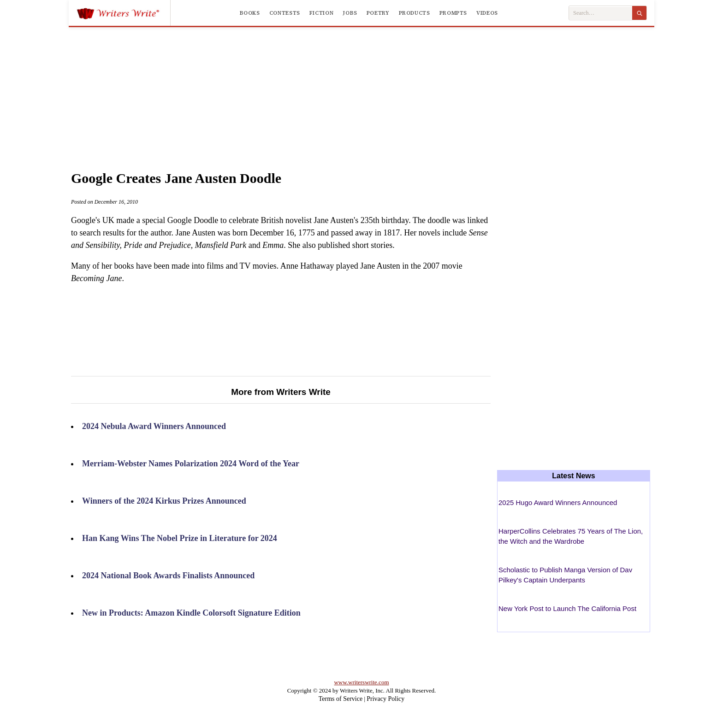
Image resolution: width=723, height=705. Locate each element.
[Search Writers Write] (600, 13)
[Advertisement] (361, 89)
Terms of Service (340, 698)
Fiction (321, 13)
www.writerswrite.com (361, 682)
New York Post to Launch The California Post (567, 608)
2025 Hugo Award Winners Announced (557, 502)
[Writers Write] (123, 13)
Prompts (453, 13)
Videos (487, 13)
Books (250, 13)
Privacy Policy (385, 698)
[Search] (639, 13)
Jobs (350, 13)
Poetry (378, 13)
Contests (284, 13)
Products (414, 13)
